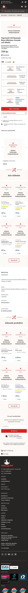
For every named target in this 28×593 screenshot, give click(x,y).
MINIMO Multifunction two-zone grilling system (20, 100)
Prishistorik (5, 55)
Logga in (3, 515)
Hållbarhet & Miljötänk (7, 520)
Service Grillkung (5, 500)
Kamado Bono (5, 302)
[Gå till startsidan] (4, 6)
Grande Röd (22, 75)
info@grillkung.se (5, 481)
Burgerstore (4, 508)
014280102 (3, 479)
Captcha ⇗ (20, 438)
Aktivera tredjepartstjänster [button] (10, 70)
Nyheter (3, 518)
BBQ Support (4, 510)
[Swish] (14, 567)
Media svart (22, 82)
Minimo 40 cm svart (20, 90)
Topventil (19, 15)
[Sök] (14, 11)
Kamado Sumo (12, 15)
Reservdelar (4, 15)
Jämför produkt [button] (6, 311)
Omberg (3, 505)
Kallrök (3, 524)
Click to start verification (16, 436)
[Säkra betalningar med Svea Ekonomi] (5, 567)
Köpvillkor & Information (7, 498)
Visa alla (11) (14, 260)
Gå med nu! (14, 431)
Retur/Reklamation (6, 528)
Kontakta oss (4, 495)
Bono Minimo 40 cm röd (20, 67)
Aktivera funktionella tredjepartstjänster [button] (13, 152)
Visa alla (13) (14, 406)
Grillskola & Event (5, 522)
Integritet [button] (3, 526)
